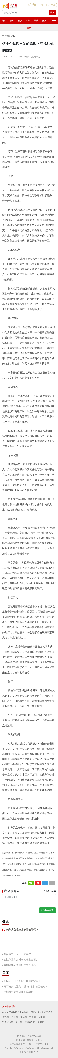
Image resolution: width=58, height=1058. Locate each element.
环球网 (41, 1022)
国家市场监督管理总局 (41, 1012)
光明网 (41, 1017)
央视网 (5, 1017)
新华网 (23, 1017)
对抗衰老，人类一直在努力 (18, 954)
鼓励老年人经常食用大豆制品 (20, 965)
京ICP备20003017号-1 (29, 1052)
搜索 (52, 12)
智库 (13, 36)
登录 (51, 5)
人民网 (14, 1017)
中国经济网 (7, 1022)
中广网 (5, 36)
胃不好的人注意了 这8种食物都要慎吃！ (26, 986)
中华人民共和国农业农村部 (15, 1012)
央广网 (19, 1022)
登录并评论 (47, 910)
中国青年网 (30, 1022)
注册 (42, 5)
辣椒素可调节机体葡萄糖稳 (18, 991)
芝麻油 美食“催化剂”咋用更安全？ (22, 981)
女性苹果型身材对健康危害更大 (21, 959)
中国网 (32, 1017)
